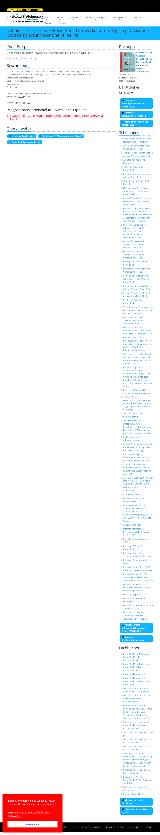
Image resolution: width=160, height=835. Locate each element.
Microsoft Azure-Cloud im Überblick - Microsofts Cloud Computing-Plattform (136, 587)
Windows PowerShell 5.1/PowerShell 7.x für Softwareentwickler (133, 320)
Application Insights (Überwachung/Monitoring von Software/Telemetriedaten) (137, 457)
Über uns (48, 23)
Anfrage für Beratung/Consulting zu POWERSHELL (133, 103)
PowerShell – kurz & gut (134, 674)
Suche (62, 23)
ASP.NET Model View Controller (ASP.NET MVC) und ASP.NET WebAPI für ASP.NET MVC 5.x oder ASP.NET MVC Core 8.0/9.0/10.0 (138, 484)
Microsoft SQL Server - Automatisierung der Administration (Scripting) (135, 615)
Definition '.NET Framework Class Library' (61, 136)
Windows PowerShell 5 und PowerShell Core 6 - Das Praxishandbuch (136, 725)
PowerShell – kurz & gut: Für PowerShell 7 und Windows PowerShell (136, 681)
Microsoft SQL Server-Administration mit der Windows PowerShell (134, 254)
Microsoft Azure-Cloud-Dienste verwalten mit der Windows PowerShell (137, 201)
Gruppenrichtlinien (132, 524)
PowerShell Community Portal (24, 142)
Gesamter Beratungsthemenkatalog (134, 114)
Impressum (133, 827)
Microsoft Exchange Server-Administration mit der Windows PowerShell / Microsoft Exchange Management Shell (136, 231)
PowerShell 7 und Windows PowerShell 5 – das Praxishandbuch (136, 657)
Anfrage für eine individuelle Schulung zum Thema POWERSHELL (134, 628)
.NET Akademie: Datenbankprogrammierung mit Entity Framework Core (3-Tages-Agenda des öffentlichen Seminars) (137, 403)
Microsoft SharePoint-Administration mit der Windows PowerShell (134, 244)
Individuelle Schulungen (95, 17)
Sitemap (108, 827)
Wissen (138, 17)
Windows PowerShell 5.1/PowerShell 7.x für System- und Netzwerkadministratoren (137, 330)
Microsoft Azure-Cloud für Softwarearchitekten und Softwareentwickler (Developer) (138, 577)
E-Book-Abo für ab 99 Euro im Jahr (135, 811)
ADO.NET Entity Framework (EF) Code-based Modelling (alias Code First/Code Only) (138, 447)
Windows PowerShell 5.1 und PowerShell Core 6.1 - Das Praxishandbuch (137, 698)
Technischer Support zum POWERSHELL (135, 123)
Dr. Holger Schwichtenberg (24, 58)
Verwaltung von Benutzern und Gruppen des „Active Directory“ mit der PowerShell (138, 310)
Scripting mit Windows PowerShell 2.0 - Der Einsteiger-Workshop (138, 780)
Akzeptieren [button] (32, 824)
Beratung (74, 17)
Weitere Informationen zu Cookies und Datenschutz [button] (29, 814)
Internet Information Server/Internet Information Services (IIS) (136, 531)
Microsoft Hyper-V (131, 594)
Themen (59, 17)
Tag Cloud (96, 827)
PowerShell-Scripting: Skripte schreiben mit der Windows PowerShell (136, 278)
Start (46, 17)
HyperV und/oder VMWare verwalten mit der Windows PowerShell (136, 191)
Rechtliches (147, 827)
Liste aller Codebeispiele (22, 136)
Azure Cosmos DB (131, 494)
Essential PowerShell (133, 794)
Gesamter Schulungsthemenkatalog (134, 639)
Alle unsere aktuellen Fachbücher (133, 802)
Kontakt (120, 827)
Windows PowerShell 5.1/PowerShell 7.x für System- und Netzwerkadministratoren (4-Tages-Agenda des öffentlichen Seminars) (137, 344)
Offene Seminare (120, 17)
